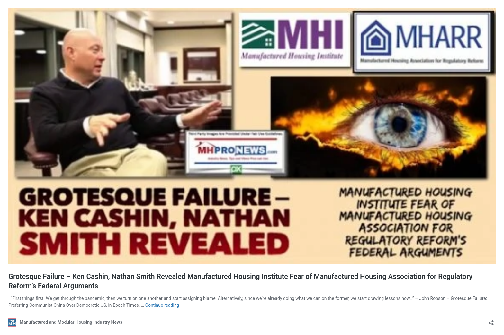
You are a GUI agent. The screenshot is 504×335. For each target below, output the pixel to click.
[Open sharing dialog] (491, 321)
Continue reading (162, 305)
